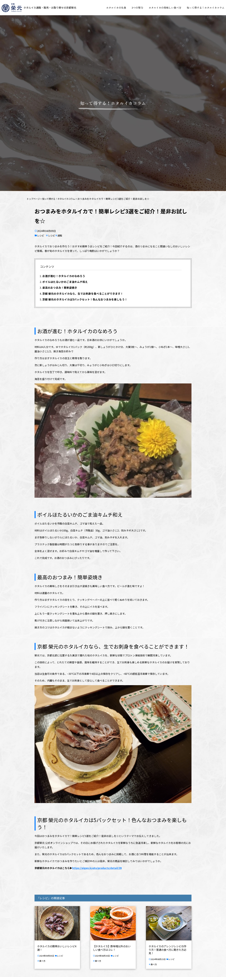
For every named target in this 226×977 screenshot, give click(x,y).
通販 (61, 235)
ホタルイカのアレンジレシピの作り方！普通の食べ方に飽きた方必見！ (167, 950)
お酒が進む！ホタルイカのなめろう (63, 276)
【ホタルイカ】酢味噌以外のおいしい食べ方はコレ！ (112, 948)
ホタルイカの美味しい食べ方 (165, 7)
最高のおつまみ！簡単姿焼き (59, 288)
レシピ (41, 235)
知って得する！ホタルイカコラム (205, 7)
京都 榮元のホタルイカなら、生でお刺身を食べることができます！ (82, 294)
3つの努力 (137, 7)
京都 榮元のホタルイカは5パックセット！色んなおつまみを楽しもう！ (84, 300)
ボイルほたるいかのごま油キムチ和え (65, 282)
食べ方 (42, 961)
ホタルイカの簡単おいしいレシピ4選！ (56, 948)
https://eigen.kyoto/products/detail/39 (97, 868)
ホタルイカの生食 (116, 7)
